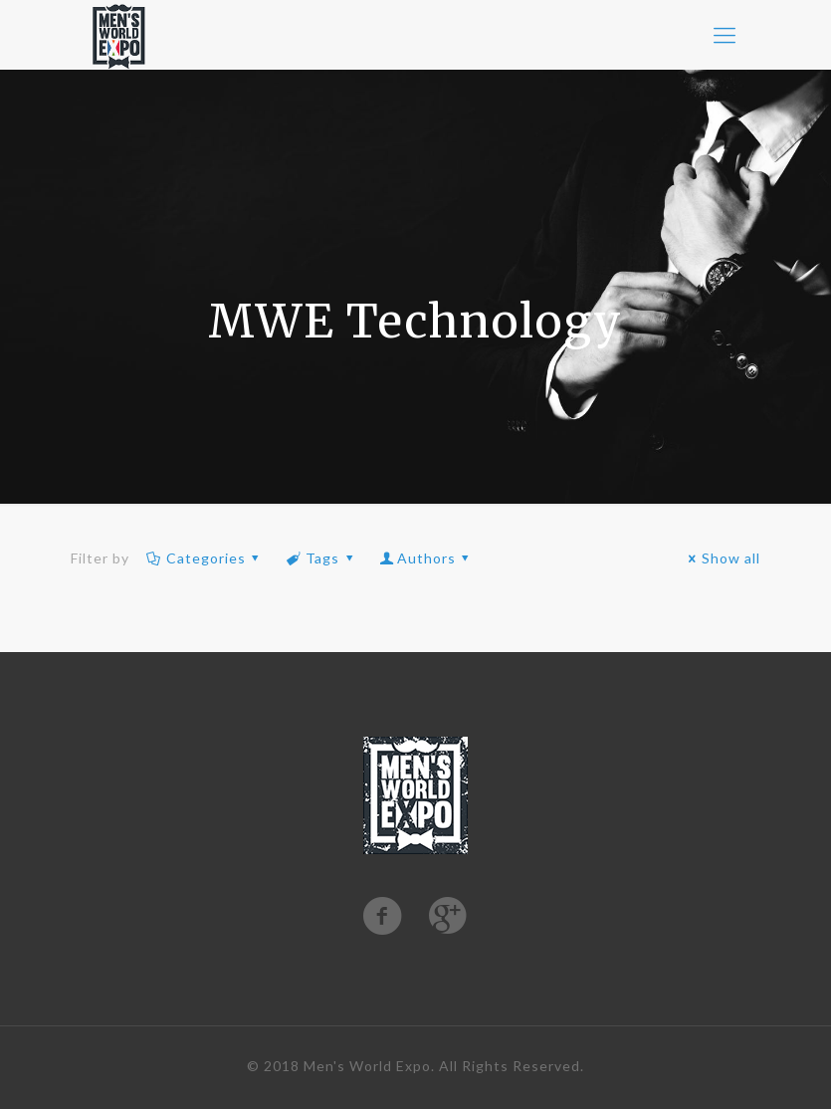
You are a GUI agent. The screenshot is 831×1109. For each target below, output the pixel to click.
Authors (426, 558)
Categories (205, 558)
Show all (722, 558)
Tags (321, 558)
